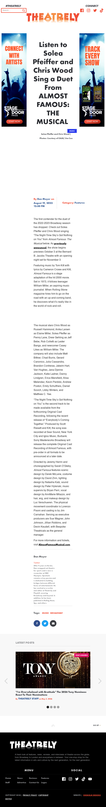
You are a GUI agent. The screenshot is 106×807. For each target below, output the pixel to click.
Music (72, 131)
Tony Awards (82, 655)
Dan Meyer (43, 199)
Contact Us (34, 782)
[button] (101, 27)
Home (8, 778)
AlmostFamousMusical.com (54, 544)
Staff (7, 782)
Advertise (21, 782)
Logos (44, 782)
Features (45, 778)
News (20, 778)
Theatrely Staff (28, 698)
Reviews (33, 778)
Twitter (37, 562)
